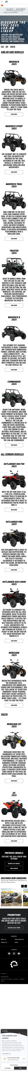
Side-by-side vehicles (12, 51)
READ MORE (14, 114)
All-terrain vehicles (12, 454)
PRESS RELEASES (19, 939)
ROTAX (16, 942)
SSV (2, 46)
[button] (22, 886)
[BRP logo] (6, 2)
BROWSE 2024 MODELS (14, 863)
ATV (7, 46)
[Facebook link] (14, 953)
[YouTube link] (19, 953)
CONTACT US (4, 942)
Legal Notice (21, 979)
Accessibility (9, 979)
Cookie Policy (15, 979)
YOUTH (12, 46)
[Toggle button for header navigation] (2, 2)
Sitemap (2, 981)
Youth (4, 714)
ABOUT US (3, 939)
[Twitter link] (9, 953)
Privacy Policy (3, 979)
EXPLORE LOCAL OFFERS (14, 928)
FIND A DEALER (14, 868)
